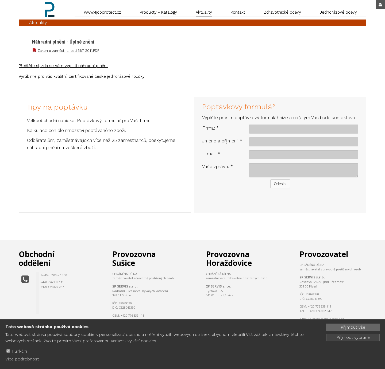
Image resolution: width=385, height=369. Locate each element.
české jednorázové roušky (119, 76)
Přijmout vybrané (353, 337)
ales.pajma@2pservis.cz (327, 319)
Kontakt (238, 12)
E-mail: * (211, 153)
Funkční (19, 351)
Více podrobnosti (22, 359)
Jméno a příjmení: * (222, 140)
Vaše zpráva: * (217, 166)
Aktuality (204, 12)
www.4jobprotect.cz (102, 12)
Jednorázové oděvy (338, 12)
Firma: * (210, 128)
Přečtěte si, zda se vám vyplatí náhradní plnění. (63, 65)
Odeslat (280, 184)
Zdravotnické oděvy (282, 12)
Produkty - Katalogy (158, 12)
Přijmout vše (353, 327)
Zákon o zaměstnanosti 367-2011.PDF (68, 51)
